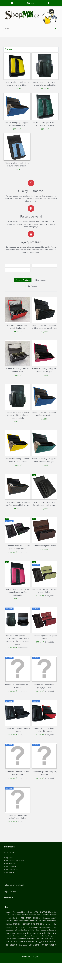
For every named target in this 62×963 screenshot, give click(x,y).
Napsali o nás (10, 891)
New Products (40, 280)
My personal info (12, 869)
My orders (10, 857)
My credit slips (11, 863)
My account (9, 852)
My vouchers (10, 872)
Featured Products (23, 280)
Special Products (31, 286)
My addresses (11, 866)
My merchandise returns (15, 860)
